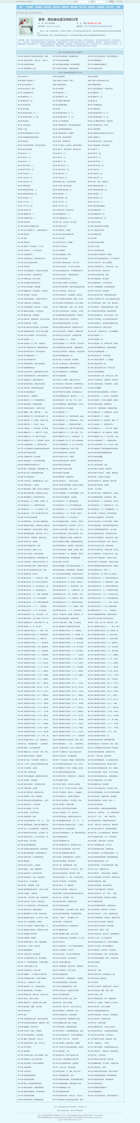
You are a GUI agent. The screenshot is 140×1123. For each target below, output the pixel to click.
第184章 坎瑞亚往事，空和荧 (27, 323)
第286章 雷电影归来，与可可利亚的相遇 (31, 461)
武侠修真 (38, 7)
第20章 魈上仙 (92, 101)
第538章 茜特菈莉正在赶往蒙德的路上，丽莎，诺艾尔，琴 (37, 800)
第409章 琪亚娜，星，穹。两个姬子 (30, 626)
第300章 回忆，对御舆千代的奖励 (99, 477)
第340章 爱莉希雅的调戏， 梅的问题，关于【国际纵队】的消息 (39, 533)
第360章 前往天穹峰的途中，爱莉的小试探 (102, 558)
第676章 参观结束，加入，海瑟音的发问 (31, 986)
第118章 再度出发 (24, 234)
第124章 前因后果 (24, 242)
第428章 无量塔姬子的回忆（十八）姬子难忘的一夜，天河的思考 (75, 651)
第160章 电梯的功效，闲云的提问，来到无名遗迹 (34, 291)
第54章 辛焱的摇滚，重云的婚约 (99, 145)
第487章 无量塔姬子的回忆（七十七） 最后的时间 (34, 731)
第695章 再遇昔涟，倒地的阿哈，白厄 (65, 1011)
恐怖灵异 (91, 7)
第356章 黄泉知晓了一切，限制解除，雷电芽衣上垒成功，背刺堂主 (75, 554)
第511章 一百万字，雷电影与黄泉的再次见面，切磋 (35, 764)
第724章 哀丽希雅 (24, 1051)
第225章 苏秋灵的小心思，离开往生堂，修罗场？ (104, 376)
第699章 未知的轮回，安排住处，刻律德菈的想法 (104, 1015)
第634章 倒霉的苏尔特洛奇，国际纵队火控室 (33, 930)
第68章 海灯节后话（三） (61, 165)
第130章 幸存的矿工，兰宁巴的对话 (30, 250)
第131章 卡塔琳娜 (59, 250)
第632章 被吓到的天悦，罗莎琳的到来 (65, 926)
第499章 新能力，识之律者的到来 (29, 748)
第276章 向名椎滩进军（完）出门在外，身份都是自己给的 (107, 444)
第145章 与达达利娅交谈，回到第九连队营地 (33, 270)
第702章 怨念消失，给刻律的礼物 (99, 1019)
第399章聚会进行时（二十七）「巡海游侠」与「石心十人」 (108, 610)
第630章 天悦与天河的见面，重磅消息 (100, 922)
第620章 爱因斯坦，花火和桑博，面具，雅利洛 (69, 909)
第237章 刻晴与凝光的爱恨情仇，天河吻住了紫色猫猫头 (107, 392)
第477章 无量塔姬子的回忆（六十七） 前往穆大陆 (104, 715)
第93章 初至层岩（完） (95, 198)
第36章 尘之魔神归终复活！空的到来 (100, 121)
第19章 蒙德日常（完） (25, 101)
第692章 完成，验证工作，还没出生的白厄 (67, 1006)
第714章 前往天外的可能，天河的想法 (100, 1035)
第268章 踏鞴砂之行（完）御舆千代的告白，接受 (34, 436)
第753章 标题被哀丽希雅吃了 (97, 64)
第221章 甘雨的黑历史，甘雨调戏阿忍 (65, 372)
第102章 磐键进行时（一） (97, 210)
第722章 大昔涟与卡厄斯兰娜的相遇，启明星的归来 (70, 1047)
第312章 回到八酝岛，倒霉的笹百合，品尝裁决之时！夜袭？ (108, 493)
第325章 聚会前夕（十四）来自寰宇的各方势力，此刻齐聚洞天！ (40, 513)
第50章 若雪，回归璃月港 (61, 141)
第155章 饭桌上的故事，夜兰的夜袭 (65, 283)
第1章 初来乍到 (23, 76)
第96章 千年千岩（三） (95, 202)
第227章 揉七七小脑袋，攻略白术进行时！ (67, 380)
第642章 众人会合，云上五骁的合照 (100, 938)
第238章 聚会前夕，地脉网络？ (28, 396)
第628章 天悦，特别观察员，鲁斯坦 (30, 922)
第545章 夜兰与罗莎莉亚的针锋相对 (65, 808)
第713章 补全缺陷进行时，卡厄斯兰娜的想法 (68, 1035)
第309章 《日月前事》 (95, 489)
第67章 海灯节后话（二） (26, 165)
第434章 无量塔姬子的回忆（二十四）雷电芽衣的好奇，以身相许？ (75, 659)
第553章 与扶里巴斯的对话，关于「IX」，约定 (34, 820)
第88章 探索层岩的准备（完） (28, 194)
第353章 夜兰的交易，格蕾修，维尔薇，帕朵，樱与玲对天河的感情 (75, 550)
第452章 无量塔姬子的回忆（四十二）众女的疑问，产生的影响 (74, 683)
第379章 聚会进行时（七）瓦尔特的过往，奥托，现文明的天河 (39, 586)
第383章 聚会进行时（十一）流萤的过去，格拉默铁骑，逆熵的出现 (75, 590)
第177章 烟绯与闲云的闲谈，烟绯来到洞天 (102, 311)
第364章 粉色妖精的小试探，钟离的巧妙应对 (33, 566)
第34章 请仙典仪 (23, 121)
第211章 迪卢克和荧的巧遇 (27, 359)
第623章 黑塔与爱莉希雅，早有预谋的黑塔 (67, 913)
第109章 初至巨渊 (24, 222)
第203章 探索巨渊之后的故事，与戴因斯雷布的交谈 (70, 347)
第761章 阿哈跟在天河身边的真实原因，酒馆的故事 (35, 56)
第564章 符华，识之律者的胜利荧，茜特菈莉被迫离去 (106, 833)
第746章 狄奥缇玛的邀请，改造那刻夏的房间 (68, 1079)
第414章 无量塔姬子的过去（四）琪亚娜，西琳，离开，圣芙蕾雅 (110, 630)
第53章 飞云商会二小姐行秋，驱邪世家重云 (67, 145)
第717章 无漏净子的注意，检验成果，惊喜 (102, 1039)
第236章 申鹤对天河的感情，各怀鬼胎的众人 (68, 392)
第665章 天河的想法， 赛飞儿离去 (64, 970)
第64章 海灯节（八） (25, 161)
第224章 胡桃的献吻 (59, 376)
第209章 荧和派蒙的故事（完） (63, 355)
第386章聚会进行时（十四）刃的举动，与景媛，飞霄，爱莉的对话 (75, 594)
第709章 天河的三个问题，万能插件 (30, 1031)
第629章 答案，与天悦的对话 (62, 922)
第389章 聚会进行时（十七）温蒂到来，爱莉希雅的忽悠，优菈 (74, 598)
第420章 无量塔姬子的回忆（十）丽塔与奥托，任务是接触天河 (109, 638)
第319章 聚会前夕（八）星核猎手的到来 (31, 505)
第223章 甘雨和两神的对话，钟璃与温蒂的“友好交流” (36, 376)
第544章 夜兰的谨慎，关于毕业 (28, 808)
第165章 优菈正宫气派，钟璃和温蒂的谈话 (102, 295)
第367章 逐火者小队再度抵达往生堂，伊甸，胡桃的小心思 (37, 570)
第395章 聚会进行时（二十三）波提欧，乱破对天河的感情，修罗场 (75, 606)
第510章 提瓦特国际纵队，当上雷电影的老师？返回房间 (107, 760)
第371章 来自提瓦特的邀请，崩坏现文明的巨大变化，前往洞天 (74, 574)
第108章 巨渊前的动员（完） (97, 218)
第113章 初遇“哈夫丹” (60, 226)
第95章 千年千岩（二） (60, 202)
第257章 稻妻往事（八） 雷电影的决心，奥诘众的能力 (71, 420)
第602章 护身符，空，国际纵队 (63, 885)
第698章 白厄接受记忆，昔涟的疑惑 (65, 1015)
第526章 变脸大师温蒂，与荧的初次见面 (31, 784)
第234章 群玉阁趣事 (94, 388)
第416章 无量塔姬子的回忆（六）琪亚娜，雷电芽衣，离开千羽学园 (75, 634)
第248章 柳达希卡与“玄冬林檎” (63, 408)
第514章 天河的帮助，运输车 (27, 768)
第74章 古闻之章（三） (60, 173)
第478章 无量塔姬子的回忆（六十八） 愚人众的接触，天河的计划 (40, 719)
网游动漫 (73, 7)
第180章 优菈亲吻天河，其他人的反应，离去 (103, 315)
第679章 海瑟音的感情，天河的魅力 (30, 990)
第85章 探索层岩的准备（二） (28, 190)
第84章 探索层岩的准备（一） (98, 186)
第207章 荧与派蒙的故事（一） (98, 351)
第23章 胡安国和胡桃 (60, 105)
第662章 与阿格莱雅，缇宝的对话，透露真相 (68, 966)
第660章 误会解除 (94, 962)
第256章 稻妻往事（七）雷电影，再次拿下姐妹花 (34, 420)
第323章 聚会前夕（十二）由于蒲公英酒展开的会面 (70, 509)
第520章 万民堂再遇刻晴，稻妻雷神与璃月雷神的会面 (36, 776)
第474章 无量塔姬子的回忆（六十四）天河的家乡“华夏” (106, 711)
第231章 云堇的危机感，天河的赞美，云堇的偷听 (104, 384)
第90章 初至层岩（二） (95, 194)
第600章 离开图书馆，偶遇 (97, 881)
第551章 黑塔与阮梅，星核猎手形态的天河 (67, 816)
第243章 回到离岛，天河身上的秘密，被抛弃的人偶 (105, 400)
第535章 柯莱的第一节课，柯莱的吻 (30, 796)
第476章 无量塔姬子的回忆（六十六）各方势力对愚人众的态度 (74, 715)
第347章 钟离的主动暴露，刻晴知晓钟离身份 (68, 541)
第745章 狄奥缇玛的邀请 (26, 1079)
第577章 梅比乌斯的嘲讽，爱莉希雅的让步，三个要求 (36, 853)
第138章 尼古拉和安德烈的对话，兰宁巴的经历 (104, 258)
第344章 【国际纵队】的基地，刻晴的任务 (67, 537)
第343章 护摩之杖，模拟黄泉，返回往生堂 (32, 537)
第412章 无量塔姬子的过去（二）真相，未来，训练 (35, 630)
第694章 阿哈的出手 (24, 1011)
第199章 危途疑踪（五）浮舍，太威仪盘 (31, 343)
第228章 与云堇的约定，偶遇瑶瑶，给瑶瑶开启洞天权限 (107, 380)
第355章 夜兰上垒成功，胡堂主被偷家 (30, 554)
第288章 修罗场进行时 (95, 461)
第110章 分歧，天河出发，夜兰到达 (65, 222)
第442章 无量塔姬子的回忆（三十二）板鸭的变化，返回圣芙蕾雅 (40, 671)
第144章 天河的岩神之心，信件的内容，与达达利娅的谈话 (107, 266)
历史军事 (56, 7)
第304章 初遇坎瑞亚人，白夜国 (28, 485)
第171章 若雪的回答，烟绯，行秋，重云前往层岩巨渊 (106, 303)
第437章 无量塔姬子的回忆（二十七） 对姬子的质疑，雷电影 (73, 663)
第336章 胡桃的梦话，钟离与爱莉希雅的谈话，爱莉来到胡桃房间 (110, 525)
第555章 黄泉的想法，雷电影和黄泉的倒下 (102, 820)
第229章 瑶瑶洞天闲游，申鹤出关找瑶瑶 (31, 384)
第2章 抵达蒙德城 (59, 76)
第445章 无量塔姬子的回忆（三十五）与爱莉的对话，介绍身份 (39, 675)
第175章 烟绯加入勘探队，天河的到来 (30, 311)
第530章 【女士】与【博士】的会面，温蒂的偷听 (69, 788)
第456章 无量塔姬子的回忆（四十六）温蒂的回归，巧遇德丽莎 (109, 687)
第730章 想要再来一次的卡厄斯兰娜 (30, 1059)
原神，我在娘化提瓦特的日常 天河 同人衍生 (40, 40)
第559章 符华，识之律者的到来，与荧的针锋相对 (34, 829)
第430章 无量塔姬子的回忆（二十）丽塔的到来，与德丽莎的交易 (40, 655)
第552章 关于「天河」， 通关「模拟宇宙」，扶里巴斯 (106, 816)
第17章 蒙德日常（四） (60, 97)
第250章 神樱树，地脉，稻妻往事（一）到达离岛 (34, 412)
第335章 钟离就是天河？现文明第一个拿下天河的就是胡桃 (72, 525)
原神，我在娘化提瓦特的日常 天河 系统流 (69, 40)
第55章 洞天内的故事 (25, 149)
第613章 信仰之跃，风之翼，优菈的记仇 (31, 901)
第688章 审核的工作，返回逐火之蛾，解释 (32, 1002)
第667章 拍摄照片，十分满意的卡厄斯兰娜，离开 (34, 974)
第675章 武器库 (93, 982)
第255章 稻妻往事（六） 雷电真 (98, 416)
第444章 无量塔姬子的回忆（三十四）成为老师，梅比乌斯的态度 (110, 671)
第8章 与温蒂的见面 (59, 84)
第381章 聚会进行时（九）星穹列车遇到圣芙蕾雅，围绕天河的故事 (110, 586)
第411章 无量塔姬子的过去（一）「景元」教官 (103, 626)
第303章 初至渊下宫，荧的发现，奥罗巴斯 (102, 481)
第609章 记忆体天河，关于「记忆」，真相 (102, 893)
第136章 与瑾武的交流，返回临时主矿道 (31, 258)
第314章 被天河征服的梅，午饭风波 (65, 497)
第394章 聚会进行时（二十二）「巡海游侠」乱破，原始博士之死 (40, 606)
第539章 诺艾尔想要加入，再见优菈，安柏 (67, 800)
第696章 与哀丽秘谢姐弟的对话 (98, 1011)
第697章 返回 (22, 1015)
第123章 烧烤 (92, 238)
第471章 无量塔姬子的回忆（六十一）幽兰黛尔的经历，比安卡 (109, 707)
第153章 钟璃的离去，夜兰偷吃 (98, 279)
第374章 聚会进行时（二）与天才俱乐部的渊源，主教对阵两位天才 (75, 578)
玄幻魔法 (29, 7)
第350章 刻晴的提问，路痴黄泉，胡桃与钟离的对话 (70, 545)
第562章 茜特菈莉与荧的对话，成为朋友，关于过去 (35, 833)
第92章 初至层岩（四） (60, 198)
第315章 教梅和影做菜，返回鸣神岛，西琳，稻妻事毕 (106, 497)
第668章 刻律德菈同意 (60, 974)
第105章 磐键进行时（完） (97, 214)
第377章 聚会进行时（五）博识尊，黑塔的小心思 (69, 582)
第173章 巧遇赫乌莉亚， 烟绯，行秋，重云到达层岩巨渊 (72, 307)
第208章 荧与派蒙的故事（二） (28, 355)
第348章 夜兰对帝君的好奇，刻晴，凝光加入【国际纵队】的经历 (110, 541)
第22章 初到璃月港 (24, 105)
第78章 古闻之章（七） (95, 177)
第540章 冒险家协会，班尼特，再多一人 (101, 800)
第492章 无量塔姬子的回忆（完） (99, 736)
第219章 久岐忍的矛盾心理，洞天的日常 (101, 368)
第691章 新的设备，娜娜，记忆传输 (30, 1006)
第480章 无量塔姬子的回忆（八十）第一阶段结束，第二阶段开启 (110, 719)
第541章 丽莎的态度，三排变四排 (29, 804)
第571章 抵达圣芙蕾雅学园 (27, 845)
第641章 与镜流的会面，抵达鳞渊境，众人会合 (69, 938)
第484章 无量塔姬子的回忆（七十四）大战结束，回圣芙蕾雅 (38, 727)
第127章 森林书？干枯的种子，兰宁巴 (30, 246)
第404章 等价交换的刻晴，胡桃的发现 (65, 618)
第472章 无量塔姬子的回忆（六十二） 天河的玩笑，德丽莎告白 (39, 711)
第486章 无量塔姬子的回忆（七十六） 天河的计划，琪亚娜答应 (109, 727)
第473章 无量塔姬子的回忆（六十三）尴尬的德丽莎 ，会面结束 (74, 711)
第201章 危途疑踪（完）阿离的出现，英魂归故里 (104, 343)
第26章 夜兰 (57, 109)
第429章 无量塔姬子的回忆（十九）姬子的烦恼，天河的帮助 (108, 651)
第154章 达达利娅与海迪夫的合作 (29, 283)
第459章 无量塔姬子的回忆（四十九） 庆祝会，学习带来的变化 (109, 691)
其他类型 (100, 7)
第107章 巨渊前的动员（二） (62, 218)
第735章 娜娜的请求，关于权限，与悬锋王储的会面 (105, 1063)
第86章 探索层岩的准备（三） (63, 190)
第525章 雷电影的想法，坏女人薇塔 (100, 780)
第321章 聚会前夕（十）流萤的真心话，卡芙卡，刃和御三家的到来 (110, 505)
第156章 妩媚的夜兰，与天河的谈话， (100, 283)
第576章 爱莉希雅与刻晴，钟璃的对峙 (100, 849)
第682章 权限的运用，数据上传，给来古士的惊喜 (34, 994)
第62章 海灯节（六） (60, 157)
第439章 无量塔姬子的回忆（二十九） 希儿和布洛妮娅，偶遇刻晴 (40, 667)
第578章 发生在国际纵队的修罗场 (64, 853)
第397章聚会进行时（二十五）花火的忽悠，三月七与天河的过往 (39, 610)
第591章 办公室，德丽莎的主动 (98, 869)
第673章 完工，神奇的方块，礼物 (29, 982)
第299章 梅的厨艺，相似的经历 (63, 477)
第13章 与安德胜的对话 (25, 93)
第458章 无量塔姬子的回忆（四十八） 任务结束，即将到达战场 (74, 691)
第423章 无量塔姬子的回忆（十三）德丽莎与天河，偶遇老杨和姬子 (110, 643)
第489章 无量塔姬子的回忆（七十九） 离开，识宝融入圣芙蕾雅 (109, 731)
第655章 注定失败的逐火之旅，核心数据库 (32, 958)
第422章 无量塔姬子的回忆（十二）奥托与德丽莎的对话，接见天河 (75, 643)
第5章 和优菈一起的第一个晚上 (63, 80)
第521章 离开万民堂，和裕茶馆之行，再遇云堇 (69, 776)
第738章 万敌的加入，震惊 (97, 1067)
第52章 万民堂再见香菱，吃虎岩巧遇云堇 (32, 145)
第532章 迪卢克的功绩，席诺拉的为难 (30, 792)
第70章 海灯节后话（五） (26, 169)
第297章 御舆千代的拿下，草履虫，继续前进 (103, 473)
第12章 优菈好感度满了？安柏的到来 (100, 89)
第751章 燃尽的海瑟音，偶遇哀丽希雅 (65, 68)
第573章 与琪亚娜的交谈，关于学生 (100, 845)
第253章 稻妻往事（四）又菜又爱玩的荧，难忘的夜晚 (36, 416)
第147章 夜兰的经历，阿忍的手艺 (99, 270)
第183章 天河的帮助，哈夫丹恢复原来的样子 (103, 319)
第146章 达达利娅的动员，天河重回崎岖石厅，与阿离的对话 (73, 270)
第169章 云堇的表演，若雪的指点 (29, 303)
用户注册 (119, 1)
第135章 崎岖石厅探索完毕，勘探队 (100, 254)
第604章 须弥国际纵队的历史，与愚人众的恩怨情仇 (35, 889)
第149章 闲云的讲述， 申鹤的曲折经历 (66, 275)
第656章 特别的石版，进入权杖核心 (65, 958)
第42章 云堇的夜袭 (94, 129)
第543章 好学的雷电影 (95, 804)
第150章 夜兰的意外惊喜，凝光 (98, 275)
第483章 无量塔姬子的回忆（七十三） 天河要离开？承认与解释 (109, 723)
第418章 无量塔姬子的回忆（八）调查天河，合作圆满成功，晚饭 (40, 638)
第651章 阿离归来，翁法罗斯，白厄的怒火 (102, 950)
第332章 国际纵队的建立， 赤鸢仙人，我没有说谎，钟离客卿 (73, 521)
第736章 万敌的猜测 (24, 1067)
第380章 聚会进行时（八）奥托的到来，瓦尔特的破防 (71, 586)
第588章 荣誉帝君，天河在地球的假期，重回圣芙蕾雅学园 (107, 865)
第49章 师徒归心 (23, 141)
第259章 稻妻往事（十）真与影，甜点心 (31, 424)
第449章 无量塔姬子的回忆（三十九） (65, 679)
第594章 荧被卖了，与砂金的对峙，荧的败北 (103, 873)
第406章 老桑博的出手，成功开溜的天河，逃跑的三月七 (37, 622)
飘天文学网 (20, 13)
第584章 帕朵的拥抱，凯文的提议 (64, 861)
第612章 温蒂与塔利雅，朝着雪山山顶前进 (102, 897)
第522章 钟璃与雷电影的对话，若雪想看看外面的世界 (106, 776)
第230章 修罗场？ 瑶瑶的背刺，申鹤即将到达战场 (69, 384)
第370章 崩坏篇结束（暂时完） (28, 574)
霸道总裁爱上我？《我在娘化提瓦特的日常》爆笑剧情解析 (45, 44)
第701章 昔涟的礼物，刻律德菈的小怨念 (66, 1019)
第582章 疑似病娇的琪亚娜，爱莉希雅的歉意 (103, 857)
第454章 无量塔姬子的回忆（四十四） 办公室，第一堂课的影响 (39, 687)
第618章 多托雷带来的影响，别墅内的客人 (102, 905)
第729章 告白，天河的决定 (97, 1055)
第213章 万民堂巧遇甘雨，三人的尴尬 (100, 359)
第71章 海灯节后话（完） (61, 169)
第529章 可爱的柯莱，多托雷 (27, 788)
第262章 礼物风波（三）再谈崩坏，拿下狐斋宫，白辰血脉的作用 (40, 428)
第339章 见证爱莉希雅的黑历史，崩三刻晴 (102, 529)
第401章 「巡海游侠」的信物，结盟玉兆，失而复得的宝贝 (72, 614)
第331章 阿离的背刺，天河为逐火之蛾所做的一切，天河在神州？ (40, 521)
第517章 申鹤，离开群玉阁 (27, 772)
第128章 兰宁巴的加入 (60, 246)
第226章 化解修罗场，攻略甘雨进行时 (30, 380)
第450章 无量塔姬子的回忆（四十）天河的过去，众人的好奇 (108, 679)
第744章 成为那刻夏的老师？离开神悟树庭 (102, 1075)
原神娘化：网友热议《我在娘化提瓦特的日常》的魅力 (80, 46)
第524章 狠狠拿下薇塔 (60, 780)
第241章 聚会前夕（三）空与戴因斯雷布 (31, 400)
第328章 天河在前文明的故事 (27, 517)
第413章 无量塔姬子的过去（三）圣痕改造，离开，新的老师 (73, 630)
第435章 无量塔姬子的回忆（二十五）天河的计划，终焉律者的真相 (110, 659)
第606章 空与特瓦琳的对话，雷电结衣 (100, 889)
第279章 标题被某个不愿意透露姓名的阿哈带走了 (104, 448)
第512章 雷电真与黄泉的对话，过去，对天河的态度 (70, 764)
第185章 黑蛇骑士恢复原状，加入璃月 (65, 323)
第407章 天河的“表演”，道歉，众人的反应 (67, 622)
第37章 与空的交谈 (24, 125)
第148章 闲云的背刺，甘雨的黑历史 (30, 275)
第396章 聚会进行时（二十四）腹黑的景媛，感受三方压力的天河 (110, 606)
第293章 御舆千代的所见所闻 (62, 469)
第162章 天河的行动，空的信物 (98, 291)
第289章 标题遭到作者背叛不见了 (29, 465)
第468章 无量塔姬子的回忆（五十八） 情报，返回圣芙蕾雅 (108, 703)
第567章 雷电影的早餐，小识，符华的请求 (102, 837)
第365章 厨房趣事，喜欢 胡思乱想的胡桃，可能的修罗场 (72, 566)
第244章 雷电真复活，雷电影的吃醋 (30, 404)
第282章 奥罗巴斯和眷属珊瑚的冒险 (100, 452)
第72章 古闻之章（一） (95, 169)
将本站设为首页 (21, 1)
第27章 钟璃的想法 (94, 109)
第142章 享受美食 (24, 266)
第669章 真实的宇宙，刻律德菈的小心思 (101, 974)
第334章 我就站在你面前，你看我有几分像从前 (34, 525)
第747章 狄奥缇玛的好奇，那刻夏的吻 (100, 1079)
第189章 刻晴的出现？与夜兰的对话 (100, 327)
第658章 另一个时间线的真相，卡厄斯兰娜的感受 (34, 962)
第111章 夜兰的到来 (94, 222)
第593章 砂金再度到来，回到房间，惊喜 (66, 873)
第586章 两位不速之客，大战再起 (29, 865)
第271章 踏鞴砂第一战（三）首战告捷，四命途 (34, 440)
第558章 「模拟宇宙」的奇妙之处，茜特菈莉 (103, 825)
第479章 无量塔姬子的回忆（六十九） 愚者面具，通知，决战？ (74, 719)
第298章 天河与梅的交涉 (26, 477)
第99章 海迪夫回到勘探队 (96, 206)
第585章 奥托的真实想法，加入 (98, 861)
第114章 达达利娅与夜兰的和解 (98, 226)
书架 (118, 7)
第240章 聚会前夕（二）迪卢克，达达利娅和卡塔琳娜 (106, 396)
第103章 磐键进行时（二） (27, 214)
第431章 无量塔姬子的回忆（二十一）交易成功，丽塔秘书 (72, 655)
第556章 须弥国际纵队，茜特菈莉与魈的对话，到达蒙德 (37, 825)
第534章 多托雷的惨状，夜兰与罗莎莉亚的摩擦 (104, 792)
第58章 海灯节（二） (25, 153)
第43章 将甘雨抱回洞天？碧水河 (29, 133)
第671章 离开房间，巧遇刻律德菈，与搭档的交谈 (69, 978)
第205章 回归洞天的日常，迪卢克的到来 (31, 351)
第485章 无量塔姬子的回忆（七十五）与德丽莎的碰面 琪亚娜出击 (75, 727)
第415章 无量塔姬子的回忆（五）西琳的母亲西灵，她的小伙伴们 (40, 634)
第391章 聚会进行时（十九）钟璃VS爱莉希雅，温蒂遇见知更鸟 (39, 602)
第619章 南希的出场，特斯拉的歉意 (30, 909)
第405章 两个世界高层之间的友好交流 (100, 618)
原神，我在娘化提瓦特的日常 (33, 13)
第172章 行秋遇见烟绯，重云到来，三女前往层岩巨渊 (36, 307)
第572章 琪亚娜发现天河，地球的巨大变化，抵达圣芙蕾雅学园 (74, 845)
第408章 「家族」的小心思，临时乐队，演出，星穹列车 (107, 622)
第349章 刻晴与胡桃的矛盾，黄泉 (29, 545)
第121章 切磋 (22, 238)
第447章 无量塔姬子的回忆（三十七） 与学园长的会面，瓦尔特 (109, 675)
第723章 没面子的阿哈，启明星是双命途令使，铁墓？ (106, 1047)
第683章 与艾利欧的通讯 (61, 994)
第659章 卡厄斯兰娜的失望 (62, 962)
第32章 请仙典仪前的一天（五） (64, 117)
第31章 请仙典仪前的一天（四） (29, 117)
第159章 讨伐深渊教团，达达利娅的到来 (101, 287)
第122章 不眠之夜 (59, 238)
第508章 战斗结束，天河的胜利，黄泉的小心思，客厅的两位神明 (40, 760)
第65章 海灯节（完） (60, 161)
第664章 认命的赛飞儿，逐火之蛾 (29, 970)
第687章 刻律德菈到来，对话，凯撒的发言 (102, 998)
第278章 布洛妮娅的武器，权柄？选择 (65, 448)
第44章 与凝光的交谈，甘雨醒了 (64, 133)
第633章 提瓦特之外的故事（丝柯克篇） (101, 926)
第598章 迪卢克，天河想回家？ (28, 881)
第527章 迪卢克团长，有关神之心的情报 (66, 784)
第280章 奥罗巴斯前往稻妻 (27, 452)
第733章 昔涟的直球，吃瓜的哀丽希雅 (30, 1063)
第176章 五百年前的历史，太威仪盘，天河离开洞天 (70, 311)
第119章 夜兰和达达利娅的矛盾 (63, 234)
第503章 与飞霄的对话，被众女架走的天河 (67, 752)
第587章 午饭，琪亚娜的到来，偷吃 (65, 865)
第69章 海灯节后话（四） (96, 165)
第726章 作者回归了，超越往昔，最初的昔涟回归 (104, 1051)
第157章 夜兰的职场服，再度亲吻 (29, 287)
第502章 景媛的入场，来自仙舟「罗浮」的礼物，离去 (36, 752)
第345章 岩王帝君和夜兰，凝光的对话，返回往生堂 (105, 537)
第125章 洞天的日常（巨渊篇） (63, 242)
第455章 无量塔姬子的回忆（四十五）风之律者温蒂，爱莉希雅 (74, 687)
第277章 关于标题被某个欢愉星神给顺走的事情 (34, 448)
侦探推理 (65, 7)
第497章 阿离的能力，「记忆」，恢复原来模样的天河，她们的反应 (75, 744)
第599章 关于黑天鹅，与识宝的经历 (65, 881)
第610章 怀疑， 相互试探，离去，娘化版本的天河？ (35, 897)
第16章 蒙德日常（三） (25, 97)
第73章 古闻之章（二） (25, 173)
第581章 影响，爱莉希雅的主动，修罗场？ (67, 857)
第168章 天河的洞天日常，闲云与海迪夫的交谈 (104, 299)
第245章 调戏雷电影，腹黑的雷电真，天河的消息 (69, 404)
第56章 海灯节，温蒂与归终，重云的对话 (67, 149)
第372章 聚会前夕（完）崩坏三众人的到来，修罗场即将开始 (108, 574)
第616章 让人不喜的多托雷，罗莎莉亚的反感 (33, 905)
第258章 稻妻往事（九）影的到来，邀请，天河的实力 (106, 420)
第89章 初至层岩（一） (60, 194)
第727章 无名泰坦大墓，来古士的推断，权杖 (33, 1055)
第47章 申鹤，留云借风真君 (62, 137)
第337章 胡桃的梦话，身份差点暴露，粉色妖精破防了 (36, 529)
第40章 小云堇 (22, 129)
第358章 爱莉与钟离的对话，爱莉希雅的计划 (33, 558)
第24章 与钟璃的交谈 (95, 105)
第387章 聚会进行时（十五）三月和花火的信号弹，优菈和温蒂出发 (110, 594)
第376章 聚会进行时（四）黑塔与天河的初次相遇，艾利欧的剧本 (40, 582)
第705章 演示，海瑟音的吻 (97, 1023)
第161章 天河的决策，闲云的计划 (64, 291)
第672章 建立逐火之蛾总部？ (97, 978)
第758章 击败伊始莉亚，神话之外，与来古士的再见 (35, 60)
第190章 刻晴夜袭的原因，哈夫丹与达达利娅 (33, 331)
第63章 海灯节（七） (95, 157)
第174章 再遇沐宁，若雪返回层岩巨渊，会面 (103, 307)
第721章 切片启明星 (24, 1047)
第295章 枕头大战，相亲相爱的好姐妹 (30, 473)
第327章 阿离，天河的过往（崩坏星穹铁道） (103, 513)
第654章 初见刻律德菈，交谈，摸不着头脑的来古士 (105, 954)
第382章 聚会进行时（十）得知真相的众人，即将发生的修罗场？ (40, 590)
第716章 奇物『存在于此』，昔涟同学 (65, 1039)
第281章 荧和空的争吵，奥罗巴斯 (64, 452)
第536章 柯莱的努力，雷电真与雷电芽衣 (66, 796)
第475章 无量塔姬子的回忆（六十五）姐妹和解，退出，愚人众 (39, 715)
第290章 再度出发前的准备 (62, 465)
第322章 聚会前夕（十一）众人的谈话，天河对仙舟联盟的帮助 (39, 509)
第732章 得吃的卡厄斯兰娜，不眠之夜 (100, 1059)
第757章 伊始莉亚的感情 (61, 60)
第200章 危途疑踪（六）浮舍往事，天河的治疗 (69, 343)
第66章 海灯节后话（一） (96, 161)
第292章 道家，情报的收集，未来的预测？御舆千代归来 (37, 469)
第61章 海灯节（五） (25, 157)
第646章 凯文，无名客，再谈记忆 (29, 946)
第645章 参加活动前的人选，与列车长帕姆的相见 (104, 942)
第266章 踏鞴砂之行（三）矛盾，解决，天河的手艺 (70, 432)
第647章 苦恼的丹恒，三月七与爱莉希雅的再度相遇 (70, 946)
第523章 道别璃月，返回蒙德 (27, 780)
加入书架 (98, 23)
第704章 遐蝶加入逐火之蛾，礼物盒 (65, 1023)
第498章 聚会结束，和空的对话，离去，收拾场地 (104, 744)
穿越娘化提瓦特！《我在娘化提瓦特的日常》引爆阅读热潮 (75, 42)
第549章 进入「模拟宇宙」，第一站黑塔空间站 (104, 812)
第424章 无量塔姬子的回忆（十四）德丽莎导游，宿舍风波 (37, 647)
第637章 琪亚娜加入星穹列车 (27, 934)
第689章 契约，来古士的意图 (62, 1002)
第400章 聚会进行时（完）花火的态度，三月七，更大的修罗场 (39, 614)
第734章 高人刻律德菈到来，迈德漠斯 (65, 1063)
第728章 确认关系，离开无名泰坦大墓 (65, 1055)
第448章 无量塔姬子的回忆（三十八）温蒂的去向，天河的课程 (39, 679)
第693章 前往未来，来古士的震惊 (99, 1006)
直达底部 (90, 23)
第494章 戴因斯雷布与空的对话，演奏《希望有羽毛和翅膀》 (73, 740)
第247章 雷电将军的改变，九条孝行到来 (31, 408)
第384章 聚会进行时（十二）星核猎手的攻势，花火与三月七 (108, 590)
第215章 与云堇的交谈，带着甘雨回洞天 (66, 363)
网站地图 (80, 1110)
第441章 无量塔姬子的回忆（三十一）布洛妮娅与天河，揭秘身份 (110, 667)
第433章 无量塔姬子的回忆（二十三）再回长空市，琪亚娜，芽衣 (40, 659)
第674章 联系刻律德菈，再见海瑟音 (65, 982)
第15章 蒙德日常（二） (95, 93)
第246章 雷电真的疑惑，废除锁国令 (100, 404)
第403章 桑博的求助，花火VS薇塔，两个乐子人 (34, 618)
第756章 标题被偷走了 (95, 60)
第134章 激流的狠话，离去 (62, 254)
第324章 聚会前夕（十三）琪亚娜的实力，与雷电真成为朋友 (108, 509)
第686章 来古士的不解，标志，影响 (65, 998)
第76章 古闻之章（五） (25, 177)
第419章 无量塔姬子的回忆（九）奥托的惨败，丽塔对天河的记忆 (75, 638)
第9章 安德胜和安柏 (94, 84)
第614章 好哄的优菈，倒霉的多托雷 (65, 901)
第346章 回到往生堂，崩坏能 (27, 541)
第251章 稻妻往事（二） (61, 412)
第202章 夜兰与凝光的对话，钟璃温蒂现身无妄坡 (34, 347)
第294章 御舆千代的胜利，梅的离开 (100, 469)
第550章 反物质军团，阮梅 (27, 816)
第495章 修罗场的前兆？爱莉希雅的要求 (101, 740)
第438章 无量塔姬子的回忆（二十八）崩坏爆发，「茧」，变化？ (110, 663)
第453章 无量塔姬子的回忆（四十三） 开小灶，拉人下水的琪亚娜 (110, 683)
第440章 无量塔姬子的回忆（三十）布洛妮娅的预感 (70, 667)
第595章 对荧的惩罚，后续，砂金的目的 (31, 877)
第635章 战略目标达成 (60, 930)
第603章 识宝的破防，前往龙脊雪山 (100, 885)
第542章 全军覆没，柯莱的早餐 (63, 804)
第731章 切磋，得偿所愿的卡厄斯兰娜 (65, 1059)
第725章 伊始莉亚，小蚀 (61, 1051)
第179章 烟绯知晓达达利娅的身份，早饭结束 (68, 315)
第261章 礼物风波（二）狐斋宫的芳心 (100, 424)
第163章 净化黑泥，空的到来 (27, 295)
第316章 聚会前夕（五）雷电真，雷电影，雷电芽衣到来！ (37, 501)
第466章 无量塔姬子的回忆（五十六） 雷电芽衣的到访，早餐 (38, 703)
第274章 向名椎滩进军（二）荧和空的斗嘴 (32, 444)
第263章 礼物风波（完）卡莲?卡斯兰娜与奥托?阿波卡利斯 (72, 428)
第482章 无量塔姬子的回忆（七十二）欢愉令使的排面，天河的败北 (75, 723)
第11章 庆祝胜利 (58, 89)
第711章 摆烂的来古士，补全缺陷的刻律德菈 (103, 1031)
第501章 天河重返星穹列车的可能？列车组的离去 (104, 748)
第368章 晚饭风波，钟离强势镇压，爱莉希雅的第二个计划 (72, 570)
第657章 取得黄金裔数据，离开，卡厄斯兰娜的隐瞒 (105, 958)
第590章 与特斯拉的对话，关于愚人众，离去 (68, 869)
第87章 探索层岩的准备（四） (98, 190)
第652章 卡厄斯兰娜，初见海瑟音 (29, 954)
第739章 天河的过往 (24, 1071)
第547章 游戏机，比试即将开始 (28, 812)
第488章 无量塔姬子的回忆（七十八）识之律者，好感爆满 (72, 731)
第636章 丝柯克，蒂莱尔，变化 (98, 930)
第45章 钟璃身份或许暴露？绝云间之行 (101, 133)
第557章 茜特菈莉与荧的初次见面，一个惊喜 (68, 825)
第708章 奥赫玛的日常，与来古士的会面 (101, 1027)
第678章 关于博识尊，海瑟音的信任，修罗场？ (104, 986)
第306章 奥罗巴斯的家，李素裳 (98, 485)
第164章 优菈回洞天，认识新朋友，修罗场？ (68, 295)
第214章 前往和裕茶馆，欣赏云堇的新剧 (31, 363)
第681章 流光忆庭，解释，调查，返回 (100, 990)
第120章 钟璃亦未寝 (94, 234)
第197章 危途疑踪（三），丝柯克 (64, 339)
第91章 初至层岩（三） (25, 198)
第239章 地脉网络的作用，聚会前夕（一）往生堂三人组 (72, 396)
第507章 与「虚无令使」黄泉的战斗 (100, 756)
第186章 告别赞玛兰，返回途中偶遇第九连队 (103, 323)
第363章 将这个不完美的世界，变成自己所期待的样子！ (107, 562)
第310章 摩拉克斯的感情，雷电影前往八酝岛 (33, 493)
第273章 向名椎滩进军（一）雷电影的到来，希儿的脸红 (107, 440)
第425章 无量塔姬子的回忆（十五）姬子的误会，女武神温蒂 (73, 647)
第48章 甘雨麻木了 (94, 137)
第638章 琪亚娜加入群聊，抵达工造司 (65, 934)
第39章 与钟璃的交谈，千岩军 (98, 125)
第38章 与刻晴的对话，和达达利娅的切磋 (67, 125)
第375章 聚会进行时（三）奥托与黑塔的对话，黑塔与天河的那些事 (110, 578)
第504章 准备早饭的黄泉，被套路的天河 (101, 752)
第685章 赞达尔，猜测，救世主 (28, 998)
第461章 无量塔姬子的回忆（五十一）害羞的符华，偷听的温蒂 (74, 695)
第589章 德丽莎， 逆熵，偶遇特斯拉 (30, 869)
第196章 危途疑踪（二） (26, 339)
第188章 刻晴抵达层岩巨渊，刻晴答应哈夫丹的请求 (70, 327)
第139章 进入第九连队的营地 (27, 262)
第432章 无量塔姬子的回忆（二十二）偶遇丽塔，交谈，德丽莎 (109, 655)
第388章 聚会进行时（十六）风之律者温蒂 (32, 598)
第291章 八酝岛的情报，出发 (97, 465)
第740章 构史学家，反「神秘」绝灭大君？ (67, 1071)
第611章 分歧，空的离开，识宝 (63, 897)
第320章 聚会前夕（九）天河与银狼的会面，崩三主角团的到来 (74, 505)
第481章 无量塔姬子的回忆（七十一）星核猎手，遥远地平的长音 (40, 723)
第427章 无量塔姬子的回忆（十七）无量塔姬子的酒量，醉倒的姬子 (40, 651)
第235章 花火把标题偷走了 (27, 392)
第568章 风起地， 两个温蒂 (27, 841)
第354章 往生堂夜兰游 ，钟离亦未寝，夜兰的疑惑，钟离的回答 (109, 550)
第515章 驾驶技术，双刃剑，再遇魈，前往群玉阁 (69, 768)
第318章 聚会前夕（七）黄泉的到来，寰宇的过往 (104, 501)
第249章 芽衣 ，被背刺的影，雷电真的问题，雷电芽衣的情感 (108, 408)
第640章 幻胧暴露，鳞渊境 (27, 938)
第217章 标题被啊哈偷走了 (27, 368)
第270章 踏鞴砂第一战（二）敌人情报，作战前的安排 (106, 436)
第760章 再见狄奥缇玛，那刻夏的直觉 (65, 56)
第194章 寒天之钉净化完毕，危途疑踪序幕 (67, 335)
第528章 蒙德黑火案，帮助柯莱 (98, 784)
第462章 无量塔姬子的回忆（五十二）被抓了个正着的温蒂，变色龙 (110, 695)
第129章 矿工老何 (94, 246)
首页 (21, 7)
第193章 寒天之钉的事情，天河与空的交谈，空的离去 (36, 335)
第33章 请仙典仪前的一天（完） (99, 117)
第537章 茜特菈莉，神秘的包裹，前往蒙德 (102, 796)
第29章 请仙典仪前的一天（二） (64, 113)
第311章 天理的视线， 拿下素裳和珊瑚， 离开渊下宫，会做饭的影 (75, 493)
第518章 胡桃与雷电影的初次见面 (64, 772)
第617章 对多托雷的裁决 (61, 905)
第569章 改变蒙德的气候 (61, 841)
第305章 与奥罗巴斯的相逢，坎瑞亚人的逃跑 (68, 485)
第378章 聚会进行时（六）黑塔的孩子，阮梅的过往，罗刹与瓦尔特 (110, 582)
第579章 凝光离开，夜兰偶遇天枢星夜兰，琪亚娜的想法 (107, 853)
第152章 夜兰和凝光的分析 (62, 279)
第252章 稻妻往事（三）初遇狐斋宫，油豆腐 (103, 412)
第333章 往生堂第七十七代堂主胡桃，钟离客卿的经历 (106, 521)
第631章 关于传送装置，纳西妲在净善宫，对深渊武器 (36, 926)
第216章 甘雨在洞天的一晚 (97, 363)
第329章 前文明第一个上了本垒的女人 (65, 517)
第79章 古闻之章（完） (25, 182)
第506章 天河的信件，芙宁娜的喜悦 (65, 756)
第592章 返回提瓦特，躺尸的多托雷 (30, 873)
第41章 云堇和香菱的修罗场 (62, 129)
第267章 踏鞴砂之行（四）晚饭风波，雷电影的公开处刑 (107, 432)
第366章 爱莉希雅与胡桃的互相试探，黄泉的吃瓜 (104, 566)
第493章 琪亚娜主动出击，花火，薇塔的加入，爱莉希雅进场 (38, 740)
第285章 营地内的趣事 (95, 457)
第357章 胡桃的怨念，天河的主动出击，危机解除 (104, 554)
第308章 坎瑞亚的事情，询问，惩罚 (65, 489)
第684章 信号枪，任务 (95, 994)
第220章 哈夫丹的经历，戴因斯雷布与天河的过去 (34, 372)
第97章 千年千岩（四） (25, 206)
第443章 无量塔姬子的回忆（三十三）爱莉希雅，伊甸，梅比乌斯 (75, 671)
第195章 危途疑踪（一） (96, 335)
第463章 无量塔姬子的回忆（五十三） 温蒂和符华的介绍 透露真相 (40, 699)
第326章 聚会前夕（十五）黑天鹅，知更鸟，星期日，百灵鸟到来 (75, 513)
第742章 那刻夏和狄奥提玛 (27, 1075)
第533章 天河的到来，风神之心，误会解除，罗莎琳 (70, 792)
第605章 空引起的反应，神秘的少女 (65, 889)
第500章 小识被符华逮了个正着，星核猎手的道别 (69, 748)
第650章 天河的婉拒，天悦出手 (63, 950)
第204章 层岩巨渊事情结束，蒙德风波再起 (102, 347)
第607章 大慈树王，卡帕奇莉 (27, 893)
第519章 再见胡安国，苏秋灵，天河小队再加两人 (104, 772)
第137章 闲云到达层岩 (60, 258)
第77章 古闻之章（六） (60, 177)
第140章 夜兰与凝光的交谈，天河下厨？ (66, 262)
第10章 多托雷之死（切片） (27, 89)
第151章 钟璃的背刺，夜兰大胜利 (29, 279)
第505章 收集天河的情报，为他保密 (30, 756)
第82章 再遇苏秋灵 (24, 186)
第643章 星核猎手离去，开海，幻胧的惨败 (32, 942)
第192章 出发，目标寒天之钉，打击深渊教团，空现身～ (107, 331)
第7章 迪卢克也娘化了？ (26, 84)
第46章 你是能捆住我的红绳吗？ (29, 137)
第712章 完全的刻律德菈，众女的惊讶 (30, 1035)
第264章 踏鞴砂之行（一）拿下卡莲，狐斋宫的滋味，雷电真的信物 (110, 428)
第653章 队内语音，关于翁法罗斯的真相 (66, 954)
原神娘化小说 (82, 1107)
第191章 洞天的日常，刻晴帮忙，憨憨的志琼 (68, 331)
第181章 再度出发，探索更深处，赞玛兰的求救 (34, 319)
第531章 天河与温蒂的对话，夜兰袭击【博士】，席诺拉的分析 (109, 788)
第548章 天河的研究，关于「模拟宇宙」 (66, 812)
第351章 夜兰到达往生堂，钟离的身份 (100, 545)
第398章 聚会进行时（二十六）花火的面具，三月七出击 (72, 610)
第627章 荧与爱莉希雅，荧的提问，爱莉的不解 (104, 918)
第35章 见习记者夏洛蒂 (60, 121)
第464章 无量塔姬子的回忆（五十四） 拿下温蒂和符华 (71, 699)
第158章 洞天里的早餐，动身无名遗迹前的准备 (69, 287)
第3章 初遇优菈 (93, 76)
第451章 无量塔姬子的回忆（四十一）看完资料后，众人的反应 (39, 683)
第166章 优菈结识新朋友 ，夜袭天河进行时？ (33, 299)
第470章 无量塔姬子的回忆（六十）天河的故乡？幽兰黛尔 (72, 707)
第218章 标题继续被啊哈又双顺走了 (65, 368)
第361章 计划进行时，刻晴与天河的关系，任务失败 (35, 562)
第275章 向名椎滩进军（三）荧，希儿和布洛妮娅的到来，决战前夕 (75, 444)
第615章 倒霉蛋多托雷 (95, 901)
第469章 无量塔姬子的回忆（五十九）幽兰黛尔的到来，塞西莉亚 (40, 707)
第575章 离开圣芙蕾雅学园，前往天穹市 (66, 849)
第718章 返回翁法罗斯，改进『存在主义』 (32, 1043)
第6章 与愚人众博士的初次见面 (98, 80)
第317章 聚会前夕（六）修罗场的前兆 (65, 501)
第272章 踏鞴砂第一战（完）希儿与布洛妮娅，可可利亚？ (72, 440)
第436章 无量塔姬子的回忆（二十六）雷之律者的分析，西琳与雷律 (40, 663)
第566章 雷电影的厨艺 (60, 837)
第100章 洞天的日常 (24, 210)
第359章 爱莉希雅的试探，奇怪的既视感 (66, 558)
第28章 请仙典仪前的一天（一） (29, 113)
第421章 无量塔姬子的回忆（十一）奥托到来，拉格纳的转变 (38, 643)
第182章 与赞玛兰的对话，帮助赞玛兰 (65, 319)
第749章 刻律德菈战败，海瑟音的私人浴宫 (67, 1083)
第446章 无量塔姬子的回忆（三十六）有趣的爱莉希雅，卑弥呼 (74, 675)
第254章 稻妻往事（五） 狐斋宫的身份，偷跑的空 (69, 416)
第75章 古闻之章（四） (95, 173)
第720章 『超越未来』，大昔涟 (98, 1043)
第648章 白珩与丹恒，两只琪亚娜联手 (100, 946)
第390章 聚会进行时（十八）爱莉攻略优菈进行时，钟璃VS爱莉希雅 (111, 598)
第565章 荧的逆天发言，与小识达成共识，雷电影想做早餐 (37, 837)
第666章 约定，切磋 (94, 970)
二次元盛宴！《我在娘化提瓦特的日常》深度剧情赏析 (39, 42)
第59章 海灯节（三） (60, 153)
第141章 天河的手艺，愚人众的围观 (100, 262)
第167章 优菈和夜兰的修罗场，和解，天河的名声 (69, 299)
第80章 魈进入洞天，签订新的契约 (64, 182)
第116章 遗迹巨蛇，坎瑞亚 (62, 230)
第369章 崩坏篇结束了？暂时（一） (100, 570)
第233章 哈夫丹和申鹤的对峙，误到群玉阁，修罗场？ (71, 388)
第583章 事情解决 (24, 861)
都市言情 (47, 7)
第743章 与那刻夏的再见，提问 (63, 1075)
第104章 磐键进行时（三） (62, 214)
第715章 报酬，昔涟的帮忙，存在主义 (30, 1039)
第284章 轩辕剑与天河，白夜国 (63, 457)
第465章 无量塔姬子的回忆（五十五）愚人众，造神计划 (107, 699)
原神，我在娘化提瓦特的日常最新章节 (49, 1115)
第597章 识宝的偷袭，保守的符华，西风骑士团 (104, 877)
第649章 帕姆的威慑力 (25, 950)
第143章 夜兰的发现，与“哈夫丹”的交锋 (66, 266)
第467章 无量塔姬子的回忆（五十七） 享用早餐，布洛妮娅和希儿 (75, 703)
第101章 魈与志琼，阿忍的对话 (63, 210)
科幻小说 (82, 7)
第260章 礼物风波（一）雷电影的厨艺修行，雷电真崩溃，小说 (74, 424)
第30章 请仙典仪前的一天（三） (99, 113)
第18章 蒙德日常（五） (95, 97)
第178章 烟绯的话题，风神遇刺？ (29, 315)
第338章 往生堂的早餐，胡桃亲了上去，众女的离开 (70, 529)
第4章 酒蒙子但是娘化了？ (27, 80)
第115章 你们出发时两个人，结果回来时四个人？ (34, 230)
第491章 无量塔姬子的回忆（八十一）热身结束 (69, 736)
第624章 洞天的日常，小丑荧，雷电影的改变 (103, 913)
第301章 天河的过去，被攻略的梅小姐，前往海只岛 (35, 481)
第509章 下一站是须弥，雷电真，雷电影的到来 (69, 760)
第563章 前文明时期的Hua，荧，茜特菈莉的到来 (69, 833)
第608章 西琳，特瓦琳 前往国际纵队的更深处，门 (69, 893)
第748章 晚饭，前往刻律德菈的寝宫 (30, 1083)
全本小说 (109, 7)
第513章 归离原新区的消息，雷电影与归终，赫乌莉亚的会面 (108, 764)
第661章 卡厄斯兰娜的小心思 (27, 966)
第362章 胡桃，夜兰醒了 (61, 562)
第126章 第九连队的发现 (96, 242)
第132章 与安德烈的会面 (96, 250)
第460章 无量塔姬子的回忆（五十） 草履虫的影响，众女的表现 (39, 695)
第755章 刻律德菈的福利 (26, 64)
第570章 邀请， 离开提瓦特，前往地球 (101, 841)
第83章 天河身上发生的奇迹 (62, 186)
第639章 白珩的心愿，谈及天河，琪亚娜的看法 (104, 934)
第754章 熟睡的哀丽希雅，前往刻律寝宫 (66, 64)
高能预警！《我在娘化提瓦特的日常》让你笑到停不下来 (84, 44)
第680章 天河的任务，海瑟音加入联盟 (65, 990)
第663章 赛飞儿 (93, 966)
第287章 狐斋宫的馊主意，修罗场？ (65, 461)
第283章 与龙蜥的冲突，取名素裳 (29, 457)
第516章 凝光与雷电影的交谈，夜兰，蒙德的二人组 (105, 768)
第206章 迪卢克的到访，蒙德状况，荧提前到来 (69, 351)
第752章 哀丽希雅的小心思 (27, 68)
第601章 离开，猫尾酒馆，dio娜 (28, 885)
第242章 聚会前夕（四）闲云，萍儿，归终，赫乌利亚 (71, 400)
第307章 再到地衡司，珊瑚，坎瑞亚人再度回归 (34, 489)
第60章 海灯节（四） (95, 153)
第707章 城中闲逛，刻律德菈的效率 (65, 1027)
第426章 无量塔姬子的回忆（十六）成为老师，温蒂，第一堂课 (109, 647)
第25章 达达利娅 (23, 109)
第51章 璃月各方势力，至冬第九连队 (100, 141)
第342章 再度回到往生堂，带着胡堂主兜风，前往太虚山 (107, 533)
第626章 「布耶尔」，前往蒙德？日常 (65, 918)
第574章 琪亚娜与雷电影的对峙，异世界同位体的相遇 (36, 849)
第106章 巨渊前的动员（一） (27, 218)
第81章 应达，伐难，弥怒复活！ (99, 182)
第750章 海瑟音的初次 (95, 68)
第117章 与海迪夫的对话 (96, 230)
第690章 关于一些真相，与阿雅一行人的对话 (103, 1002)
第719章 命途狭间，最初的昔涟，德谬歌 (66, 1043)
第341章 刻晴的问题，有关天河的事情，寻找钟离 (69, 533)
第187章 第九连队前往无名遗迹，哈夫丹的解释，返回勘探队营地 (40, 327)
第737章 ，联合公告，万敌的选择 (64, 1067)
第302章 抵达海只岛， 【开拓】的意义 (66, 481)
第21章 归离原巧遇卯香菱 (61, 101)
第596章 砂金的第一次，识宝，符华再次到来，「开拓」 (72, 877)
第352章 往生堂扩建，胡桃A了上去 (29, 550)
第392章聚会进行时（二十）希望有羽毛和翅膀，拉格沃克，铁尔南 (75, 602)
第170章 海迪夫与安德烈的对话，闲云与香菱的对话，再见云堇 (74, 303)
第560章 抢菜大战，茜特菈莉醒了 (64, 829)
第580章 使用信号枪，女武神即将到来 (30, 857)
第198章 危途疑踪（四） (96, 339)
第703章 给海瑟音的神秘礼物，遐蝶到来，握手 (34, 1023)
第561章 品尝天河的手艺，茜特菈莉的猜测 (102, 829)
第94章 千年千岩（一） (25, 202)
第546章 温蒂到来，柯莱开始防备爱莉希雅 (102, 808)
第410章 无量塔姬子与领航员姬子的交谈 (66, 626)
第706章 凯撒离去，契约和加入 (28, 1027)
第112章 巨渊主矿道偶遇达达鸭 (28, 226)
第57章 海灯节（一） (95, 149)
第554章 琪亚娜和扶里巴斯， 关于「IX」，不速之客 (70, 820)
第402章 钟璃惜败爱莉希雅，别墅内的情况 (102, 614)
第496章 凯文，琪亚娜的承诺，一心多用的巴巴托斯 (35, 744)
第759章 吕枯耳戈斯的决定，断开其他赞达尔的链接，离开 (107, 56)
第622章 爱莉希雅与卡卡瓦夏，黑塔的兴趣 (32, 913)
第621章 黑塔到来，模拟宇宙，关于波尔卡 (102, 909)
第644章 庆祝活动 (59, 942)
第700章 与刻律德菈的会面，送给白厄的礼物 (33, 1019)
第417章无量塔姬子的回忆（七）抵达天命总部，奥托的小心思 (109, 634)
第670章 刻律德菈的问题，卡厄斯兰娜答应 (32, 978)
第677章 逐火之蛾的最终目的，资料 (65, 986)
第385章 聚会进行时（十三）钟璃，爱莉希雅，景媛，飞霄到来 (39, 594)
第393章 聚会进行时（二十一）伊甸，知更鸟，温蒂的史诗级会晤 (110, 602)
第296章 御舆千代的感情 (61, 473)
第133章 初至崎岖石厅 (25, 254)
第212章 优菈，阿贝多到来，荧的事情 (65, 359)
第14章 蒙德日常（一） (60, 93)
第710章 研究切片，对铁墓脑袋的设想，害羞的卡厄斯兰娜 (72, 1031)
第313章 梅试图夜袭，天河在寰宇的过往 (31, 497)
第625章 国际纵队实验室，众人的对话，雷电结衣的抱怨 (37, 918)
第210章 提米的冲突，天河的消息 (99, 355)
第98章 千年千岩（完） (60, 206)
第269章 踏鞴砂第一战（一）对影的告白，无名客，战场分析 (73, 436)
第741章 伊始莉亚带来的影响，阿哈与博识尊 (103, 1071)
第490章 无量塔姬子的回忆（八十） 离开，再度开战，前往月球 (39, 736)
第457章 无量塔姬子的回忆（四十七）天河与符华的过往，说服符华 (40, 691)
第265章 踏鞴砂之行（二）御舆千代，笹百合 (33, 432)
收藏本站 (29, 1)
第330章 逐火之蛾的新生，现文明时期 (100, 517)
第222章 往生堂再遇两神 (96, 372)
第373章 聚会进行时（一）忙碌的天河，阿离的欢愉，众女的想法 (40, 578)
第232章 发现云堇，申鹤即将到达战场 (30, 388)
